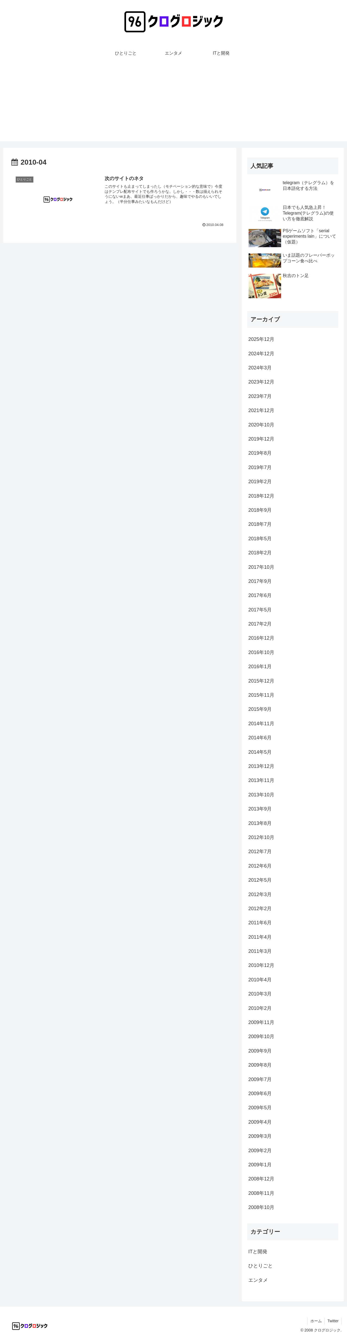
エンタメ (258, 1280)
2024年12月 (261, 353)
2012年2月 (260, 908)
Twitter (333, 1321)
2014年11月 (261, 723)
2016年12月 (261, 638)
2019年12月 (261, 439)
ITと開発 (257, 1251)
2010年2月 (260, 1008)
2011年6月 (260, 922)
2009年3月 (260, 1136)
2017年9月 (260, 581)
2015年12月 (261, 681)
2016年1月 (260, 666)
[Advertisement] (173, 103)
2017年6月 (260, 595)
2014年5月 (260, 752)
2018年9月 (260, 510)
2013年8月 (260, 823)
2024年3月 (260, 367)
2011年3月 (260, 951)
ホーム (316, 1321)
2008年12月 (261, 1179)
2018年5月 (260, 538)
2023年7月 (260, 396)
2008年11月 (261, 1193)
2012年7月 (260, 851)
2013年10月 (261, 794)
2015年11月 (261, 695)
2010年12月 (261, 965)
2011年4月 (260, 937)
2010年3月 (260, 994)
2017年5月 (260, 610)
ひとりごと (260, 1265)
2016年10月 (261, 652)
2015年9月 (260, 709)
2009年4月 (260, 1122)
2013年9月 (260, 809)
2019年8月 (260, 453)
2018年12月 (261, 496)
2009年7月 (260, 1079)
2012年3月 (260, 894)
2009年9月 (260, 1051)
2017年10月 (261, 567)
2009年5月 (260, 1107)
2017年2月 (260, 624)
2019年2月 (260, 481)
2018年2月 (260, 552)
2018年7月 (260, 524)
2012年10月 (261, 837)
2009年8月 (260, 1065)
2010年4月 (260, 979)
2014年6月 (260, 737)
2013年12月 (261, 766)
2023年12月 (261, 382)
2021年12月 (261, 410)
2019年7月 (260, 467)
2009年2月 (260, 1150)
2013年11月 (261, 780)
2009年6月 (260, 1093)
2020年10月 (261, 425)
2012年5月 (260, 880)
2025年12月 (261, 339)
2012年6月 (260, 866)
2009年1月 (260, 1164)
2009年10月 (261, 1036)
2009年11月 (261, 1022)
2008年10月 (261, 1207)
